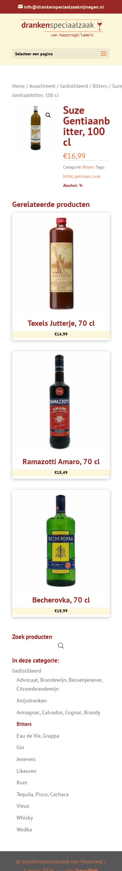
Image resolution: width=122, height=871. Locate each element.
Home (18, 86)
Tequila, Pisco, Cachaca (43, 794)
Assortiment (42, 86)
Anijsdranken (32, 700)
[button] (48, 115)
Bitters (100, 86)
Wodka (24, 829)
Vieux (23, 805)
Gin (20, 747)
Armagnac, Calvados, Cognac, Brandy (58, 712)
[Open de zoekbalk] (61, 645)
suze (96, 176)
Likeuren (26, 771)
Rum (22, 782)
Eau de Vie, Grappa (38, 735)
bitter (68, 176)
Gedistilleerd (74, 86)
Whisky (25, 817)
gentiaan (83, 176)
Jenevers (26, 759)
